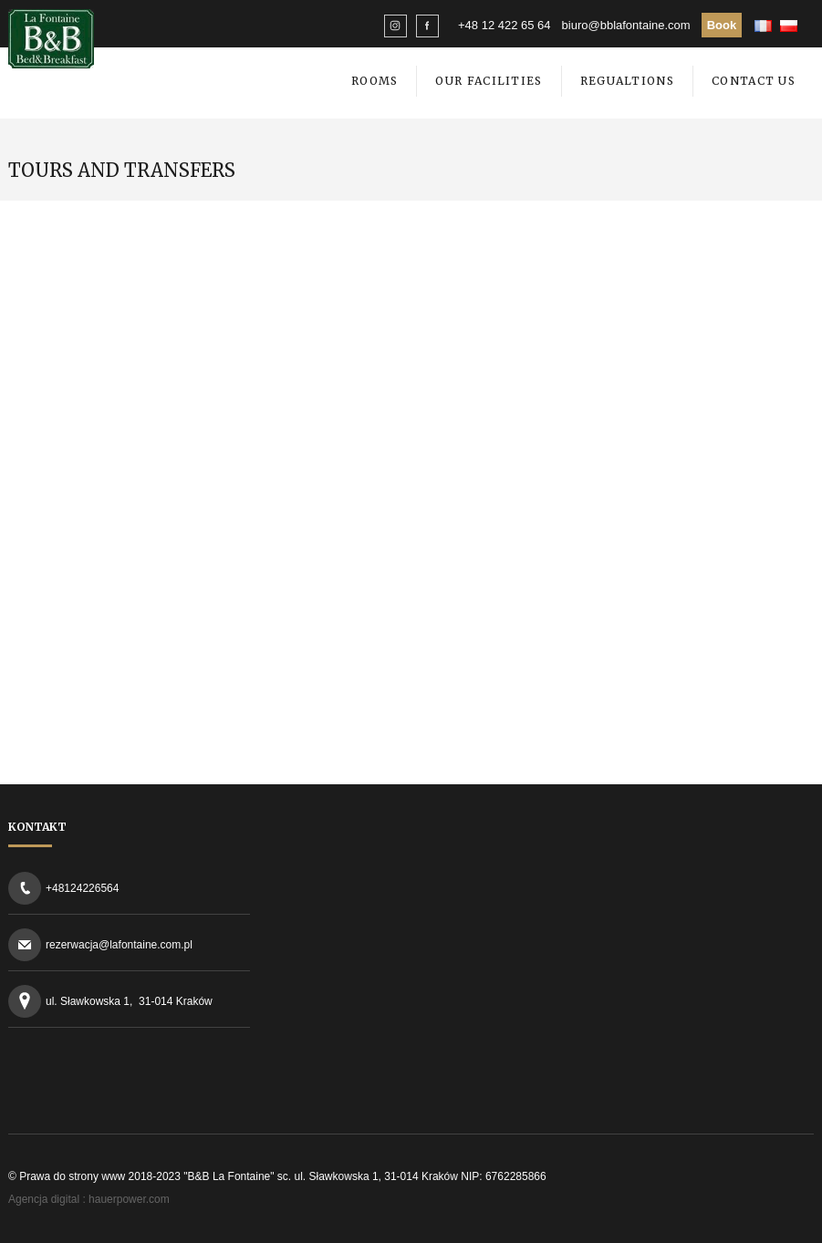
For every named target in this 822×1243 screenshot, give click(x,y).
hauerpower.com (129, 1199)
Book (722, 25)
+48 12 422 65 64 (504, 25)
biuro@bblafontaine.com (626, 25)
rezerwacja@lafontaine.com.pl (119, 944)
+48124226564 (82, 888)
